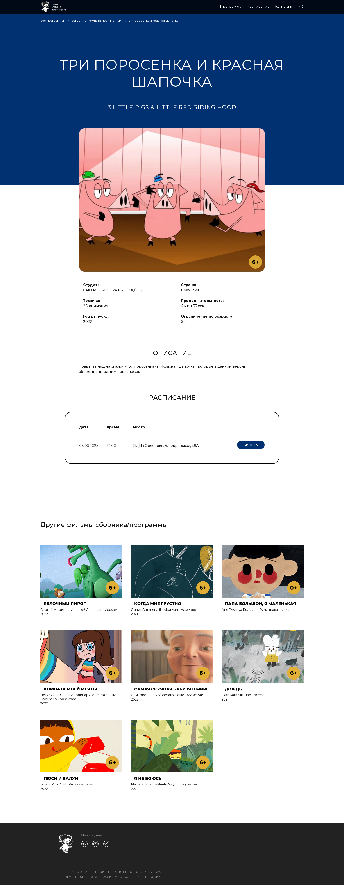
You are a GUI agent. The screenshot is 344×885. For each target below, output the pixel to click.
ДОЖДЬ (233, 687)
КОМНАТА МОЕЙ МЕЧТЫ (70, 687)
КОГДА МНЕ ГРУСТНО (157, 602)
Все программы (52, 20)
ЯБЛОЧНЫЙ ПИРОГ (65, 602)
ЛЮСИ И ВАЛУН (61, 776)
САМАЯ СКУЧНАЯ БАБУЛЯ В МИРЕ (171, 687)
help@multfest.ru (73, 875)
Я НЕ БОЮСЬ (147, 776)
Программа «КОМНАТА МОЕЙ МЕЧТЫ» (95, 20)
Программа (230, 6)
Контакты (283, 6)
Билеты (251, 445)
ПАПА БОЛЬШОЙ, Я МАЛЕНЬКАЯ (260, 602)
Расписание (258, 6)
